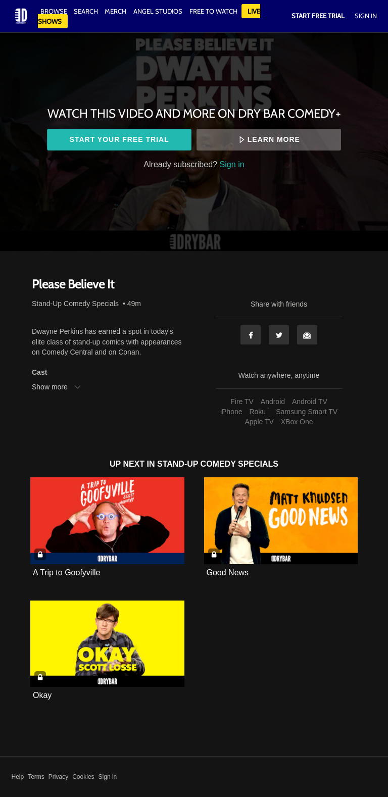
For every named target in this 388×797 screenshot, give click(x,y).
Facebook (250, 335)
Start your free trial (119, 139)
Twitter (278, 335)
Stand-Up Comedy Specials (75, 304)
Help (18, 776)
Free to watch (213, 11)
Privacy (58, 776)
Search (87, 11)
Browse (54, 11)
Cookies (83, 776)
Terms (36, 776)
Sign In (366, 16)
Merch (115, 11)
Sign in (232, 164)
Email (307, 335)
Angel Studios (157, 11)
